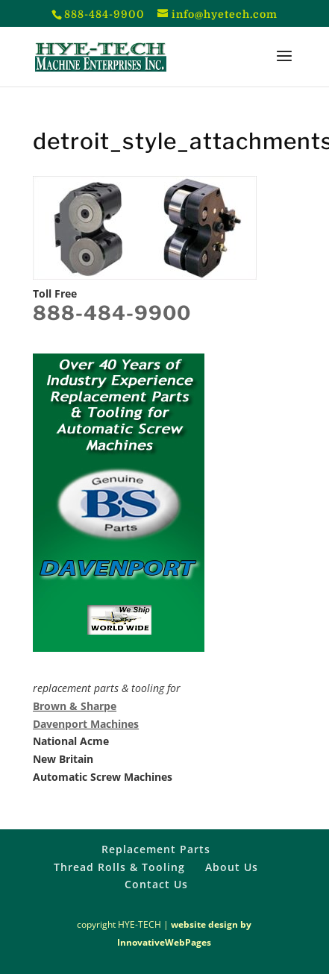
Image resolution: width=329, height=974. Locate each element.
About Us (231, 867)
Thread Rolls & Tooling (119, 867)
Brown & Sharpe (74, 706)
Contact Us (156, 884)
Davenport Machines (86, 724)
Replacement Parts (155, 849)
